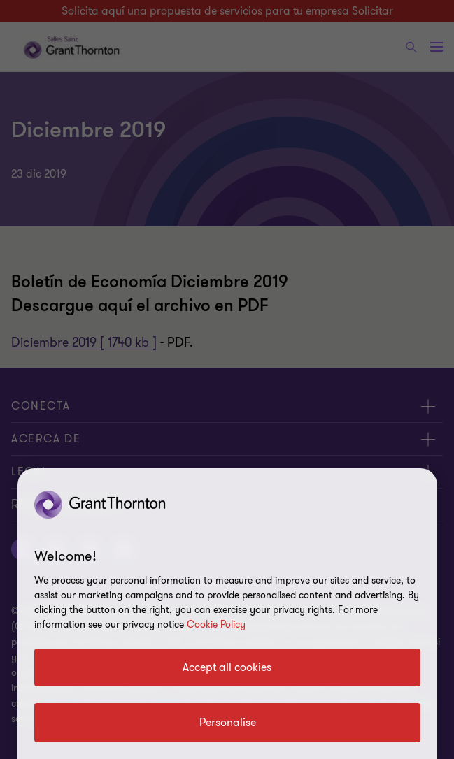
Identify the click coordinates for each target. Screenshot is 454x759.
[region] (227, 613)
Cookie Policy (216, 624)
